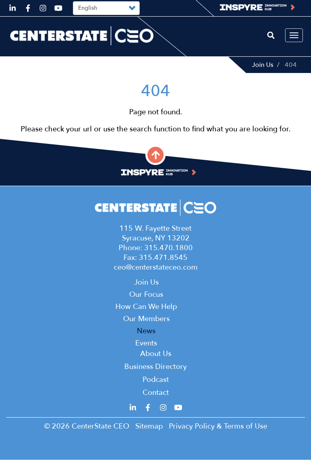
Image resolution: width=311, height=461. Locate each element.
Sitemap (149, 427)
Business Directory (155, 368)
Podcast (156, 381)
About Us (155, 355)
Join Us (262, 64)
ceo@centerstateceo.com (156, 269)
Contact (156, 394)
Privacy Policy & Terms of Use (218, 427)
